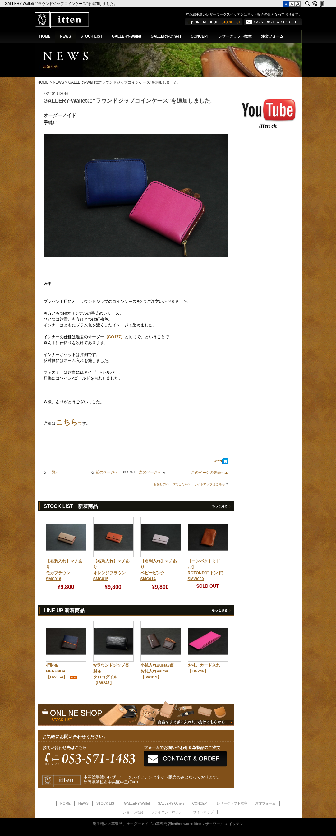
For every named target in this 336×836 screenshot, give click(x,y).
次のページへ (150, 472)
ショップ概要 (133, 812)
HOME (45, 36)
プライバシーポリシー (168, 812)
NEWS (65, 36)
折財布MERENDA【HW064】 (56, 671)
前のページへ (107, 472)
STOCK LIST (92, 36)
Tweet (217, 461)
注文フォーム (272, 36)
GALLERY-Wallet (126, 36)
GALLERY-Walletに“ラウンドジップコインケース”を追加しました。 (61, 4)
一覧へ (53, 472)
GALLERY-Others (166, 36)
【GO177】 (114, 337)
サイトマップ (203, 812)
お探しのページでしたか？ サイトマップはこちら (189, 484)
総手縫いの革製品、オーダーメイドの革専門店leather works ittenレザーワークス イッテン (168, 824)
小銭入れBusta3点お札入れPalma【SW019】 (157, 671)
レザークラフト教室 (235, 36)
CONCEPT (200, 36)
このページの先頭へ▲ (209, 472)
